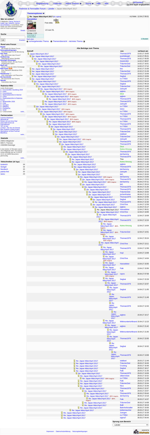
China (5, 96)
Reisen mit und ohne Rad (8, 121)
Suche (88, 3)
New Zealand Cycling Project (10, 129)
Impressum (50, 431)
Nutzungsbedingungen (79, 431)
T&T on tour (4, 126)
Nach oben (30, 39)
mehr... (23, 111)
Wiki (107, 3)
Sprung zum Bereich (122, 421)
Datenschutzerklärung (63, 431)
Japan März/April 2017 (39, 54)
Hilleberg (6, 106)
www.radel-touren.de (7, 123)
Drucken (144, 39)
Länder (51, 9)
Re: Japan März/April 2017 (43, 56)
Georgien (6, 105)
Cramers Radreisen (6, 118)
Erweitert (22, 40)
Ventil (4, 110)
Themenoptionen (36, 13)
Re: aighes (57, 16)
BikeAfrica (3, 133)
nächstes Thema (77, 41)
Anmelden (138, 2)
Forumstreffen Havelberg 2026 (13, 90)
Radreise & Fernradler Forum (32, 9)
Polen (4, 91)
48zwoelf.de (4, 119)
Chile (4, 103)
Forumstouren (7, 93)
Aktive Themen (72, 3)
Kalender (57, 3)
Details (23, 30)
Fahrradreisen (5, 124)
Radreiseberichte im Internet (12, 95)
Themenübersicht (58, 41)
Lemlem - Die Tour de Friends (10, 128)
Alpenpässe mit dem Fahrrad (10, 131)
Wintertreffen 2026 (9, 101)
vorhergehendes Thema (37, 41)
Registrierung (42, 3)
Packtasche (6, 108)
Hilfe (99, 3)
